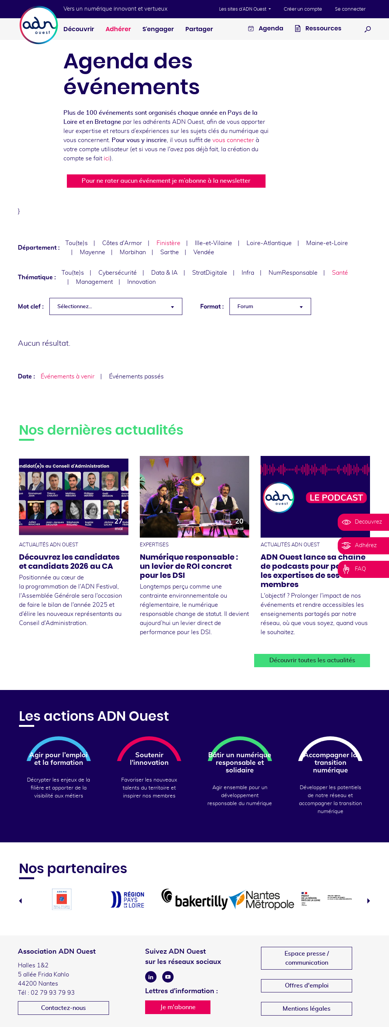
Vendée (203, 252)
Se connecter (350, 9)
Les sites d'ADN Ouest (243, 9)
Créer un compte (303, 9)
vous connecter (233, 140)
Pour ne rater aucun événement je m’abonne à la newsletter (166, 181)
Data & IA (164, 273)
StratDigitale (209, 273)
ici (107, 158)
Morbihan (133, 252)
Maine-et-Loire (327, 243)
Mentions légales (306, 1009)
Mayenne (92, 252)
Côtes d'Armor (122, 243)
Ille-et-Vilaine (213, 243)
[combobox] (115, 306)
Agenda (265, 29)
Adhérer (118, 29)
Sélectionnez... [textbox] (74, 306)
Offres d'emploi (307, 986)
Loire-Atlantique (269, 243)
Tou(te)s (76, 243)
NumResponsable (293, 273)
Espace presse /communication (307, 958)
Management (94, 282)
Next (368, 901)
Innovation (141, 282)
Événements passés (136, 376)
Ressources (318, 29)
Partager (199, 29)
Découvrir (78, 29)
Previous (20, 901)
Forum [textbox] (245, 306)
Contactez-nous (63, 1008)
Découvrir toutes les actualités (312, 660)
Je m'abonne (178, 1007)
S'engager (158, 29)
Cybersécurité (117, 273)
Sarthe (169, 252)
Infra (248, 273)
